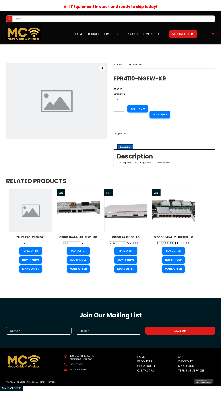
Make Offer (160, 114)
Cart (181, 356)
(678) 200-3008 (76, 364)
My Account (187, 366)
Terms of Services (191, 370)
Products (144, 361)
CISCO (122, 64)
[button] (183, 34)
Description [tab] (125, 147)
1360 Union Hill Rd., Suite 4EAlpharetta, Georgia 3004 (82, 357)
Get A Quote (146, 366)
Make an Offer (11, 388)
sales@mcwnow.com (79, 369)
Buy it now (137, 108)
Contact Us (146, 370)
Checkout (185, 361)
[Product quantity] (119, 108)
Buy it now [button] (30, 260)
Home (116, 64)
